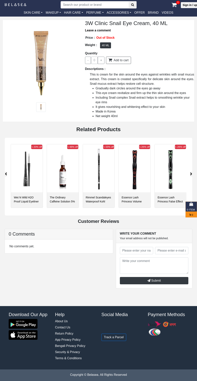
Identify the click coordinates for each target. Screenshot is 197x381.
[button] (119, 13)
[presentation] (6, 174)
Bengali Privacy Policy (70, 345)
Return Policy (64, 333)
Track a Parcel (114, 337)
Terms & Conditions (68, 358)
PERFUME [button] (93, 12)
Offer (139, 12)
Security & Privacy (67, 352)
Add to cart (119, 60)
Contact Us (62, 327)
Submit (154, 280)
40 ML (105, 45)
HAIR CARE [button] (72, 12)
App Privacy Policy (68, 339)
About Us (61, 321)
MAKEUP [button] (52, 12)
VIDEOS (167, 12)
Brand (153, 12)
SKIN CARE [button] (32, 12)
